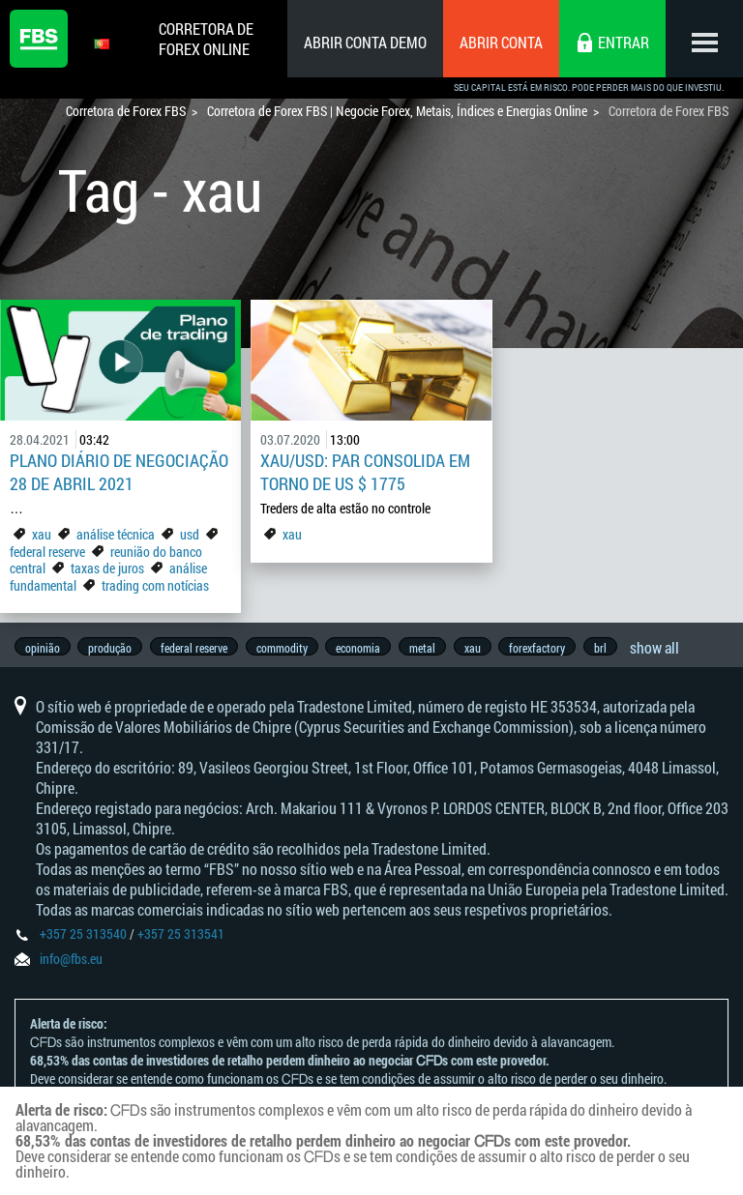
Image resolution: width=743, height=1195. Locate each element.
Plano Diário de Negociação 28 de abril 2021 (119, 472)
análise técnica (115, 534)
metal (434, 648)
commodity (288, 648)
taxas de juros (107, 568)
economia (367, 648)
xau (41, 534)
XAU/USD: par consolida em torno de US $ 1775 (365, 472)
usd (189, 534)
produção (112, 648)
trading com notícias (155, 585)
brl (618, 648)
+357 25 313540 (83, 941)
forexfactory (553, 648)
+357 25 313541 (180, 941)
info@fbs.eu (71, 966)
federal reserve (47, 551)
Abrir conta (501, 42)
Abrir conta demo (365, 42)
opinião (42, 648)
